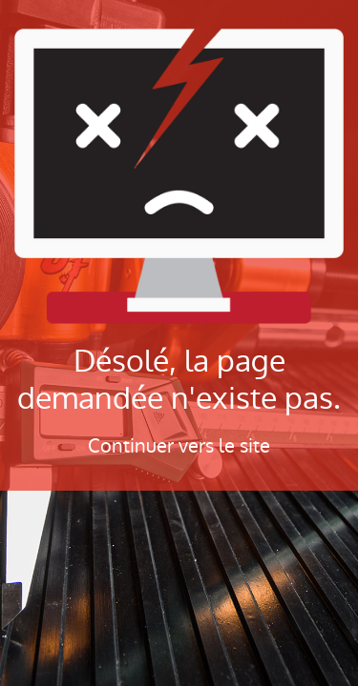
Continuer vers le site (179, 446)
